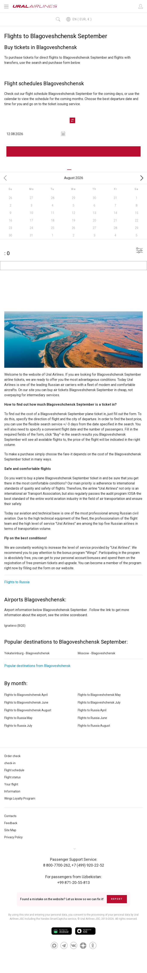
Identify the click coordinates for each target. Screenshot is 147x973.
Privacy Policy (13, 837)
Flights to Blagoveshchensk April (26, 695)
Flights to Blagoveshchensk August (27, 710)
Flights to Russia (16, 582)
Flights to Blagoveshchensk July (99, 702)
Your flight (11, 784)
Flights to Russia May (18, 718)
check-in (10, 763)
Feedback (10, 823)
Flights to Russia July (18, 726)
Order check (12, 756)
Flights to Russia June (92, 718)
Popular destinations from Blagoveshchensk (37, 666)
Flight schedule (14, 770)
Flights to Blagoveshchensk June (26, 702)
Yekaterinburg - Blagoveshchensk (27, 653)
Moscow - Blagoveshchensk (96, 653)
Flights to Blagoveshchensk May (99, 695)
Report (117, 899)
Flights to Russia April (92, 710)
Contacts (10, 816)
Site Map (10, 830)
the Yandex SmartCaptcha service (56, 919)
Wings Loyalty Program (19, 798)
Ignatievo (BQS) (14, 626)
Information (12, 791)
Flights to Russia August (94, 726)
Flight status (12, 777)
